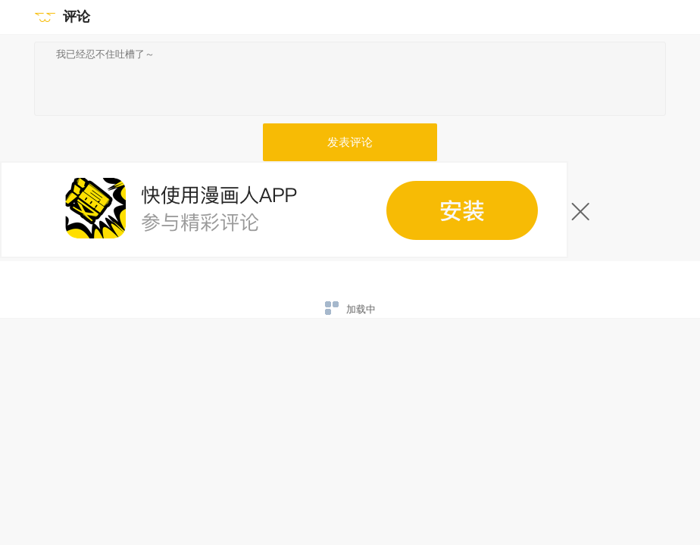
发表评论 (350, 142)
